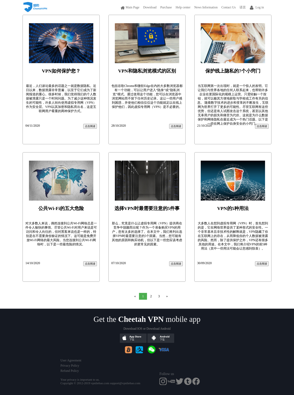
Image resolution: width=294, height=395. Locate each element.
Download (150, 7)
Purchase (166, 7)
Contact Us (228, 7)
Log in (257, 7)
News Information (206, 7)
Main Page (130, 7)
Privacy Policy (70, 365)
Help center (183, 7)
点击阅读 (90, 126)
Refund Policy (70, 370)
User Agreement (71, 360)
